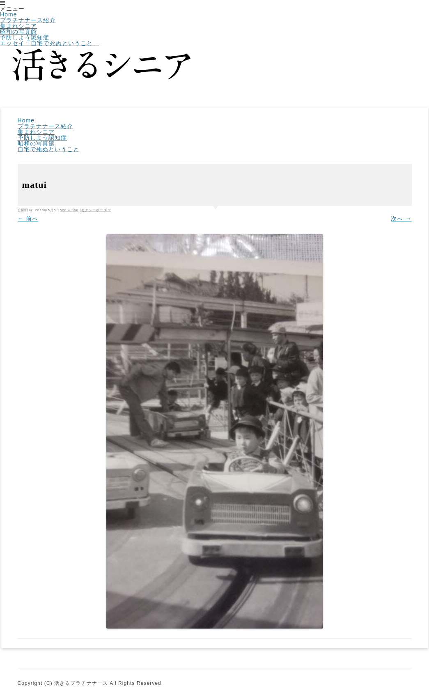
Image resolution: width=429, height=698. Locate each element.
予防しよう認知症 (25, 37)
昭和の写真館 (18, 31)
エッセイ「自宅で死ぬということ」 (49, 43)
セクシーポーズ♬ (95, 210)
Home (8, 14)
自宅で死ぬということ (49, 149)
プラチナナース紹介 (28, 20)
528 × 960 (69, 210)
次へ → (401, 218)
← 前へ (28, 218)
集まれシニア (18, 26)
